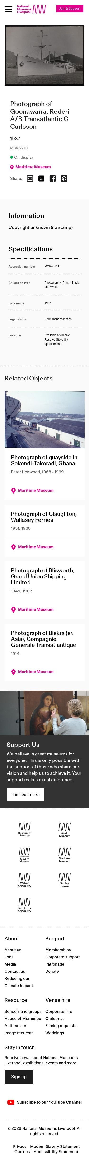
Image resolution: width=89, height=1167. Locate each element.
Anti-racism (15, 1026)
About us (13, 950)
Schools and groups (23, 1011)
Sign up (19, 1077)
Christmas (55, 1019)
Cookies (22, 1152)
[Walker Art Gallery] (25, 879)
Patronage (54, 964)
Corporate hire (58, 1011)
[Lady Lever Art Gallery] (25, 904)
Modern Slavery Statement (55, 1147)
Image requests (19, 1033)
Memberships (58, 950)
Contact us (15, 971)
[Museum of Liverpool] (25, 829)
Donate (52, 971)
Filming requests (60, 1026)
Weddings (54, 1033)
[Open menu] (8, 9)
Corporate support (62, 957)
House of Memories (23, 1019)
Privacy (19, 1147)
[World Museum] (65, 829)
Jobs (9, 957)
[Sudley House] (65, 879)
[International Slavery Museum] (25, 854)
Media (10, 964)
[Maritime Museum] (65, 854)
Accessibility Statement (56, 1152)
